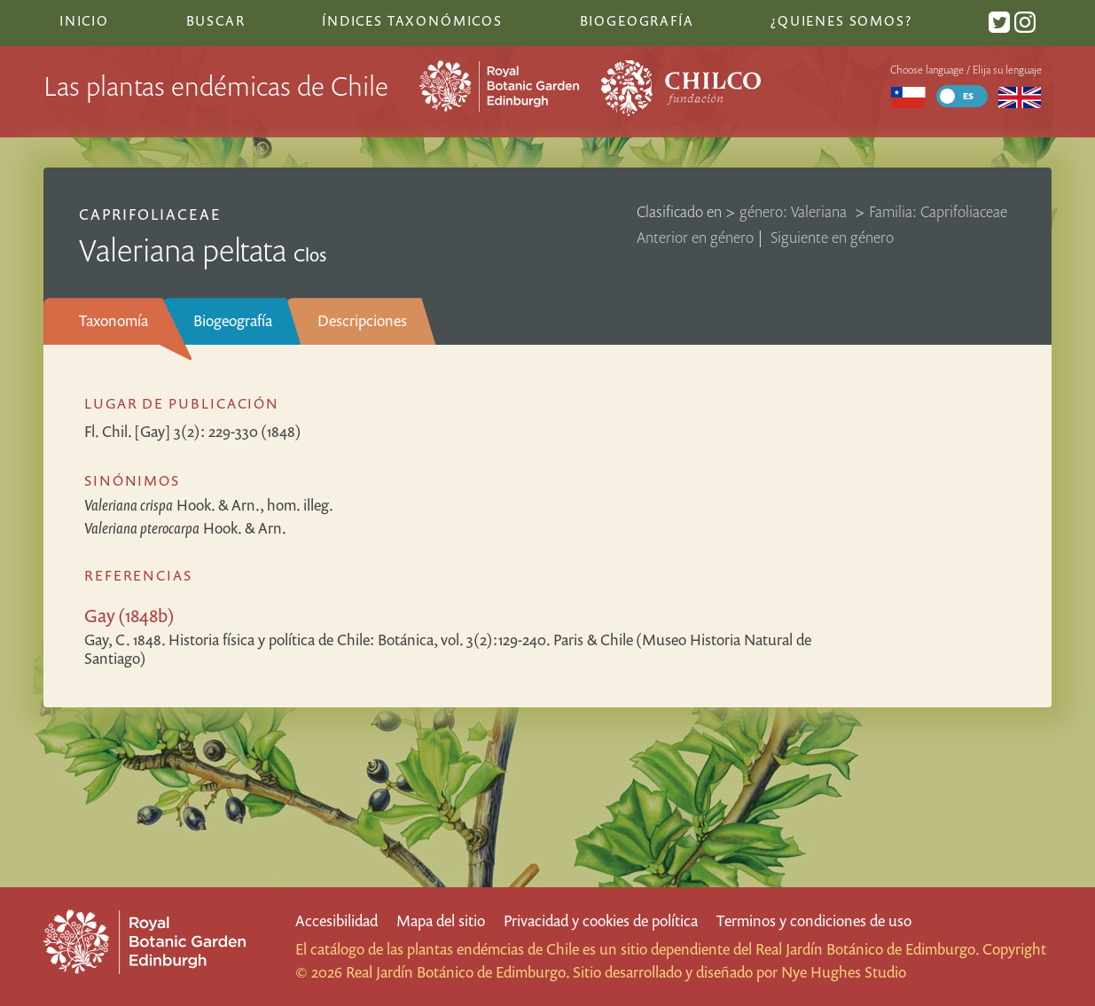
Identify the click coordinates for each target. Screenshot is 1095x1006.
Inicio (84, 20)
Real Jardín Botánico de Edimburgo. (867, 949)
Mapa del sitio (440, 920)
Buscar (216, 20)
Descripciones (362, 320)
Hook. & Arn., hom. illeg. (208, 505)
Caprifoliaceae (150, 214)
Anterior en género (695, 237)
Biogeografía (232, 320)
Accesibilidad (336, 920)
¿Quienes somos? (840, 20)
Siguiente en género (832, 237)
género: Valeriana (794, 211)
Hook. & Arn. (185, 528)
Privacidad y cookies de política (601, 920)
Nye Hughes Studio (843, 972)
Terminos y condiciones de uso (813, 920)
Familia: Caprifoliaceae (938, 211)
